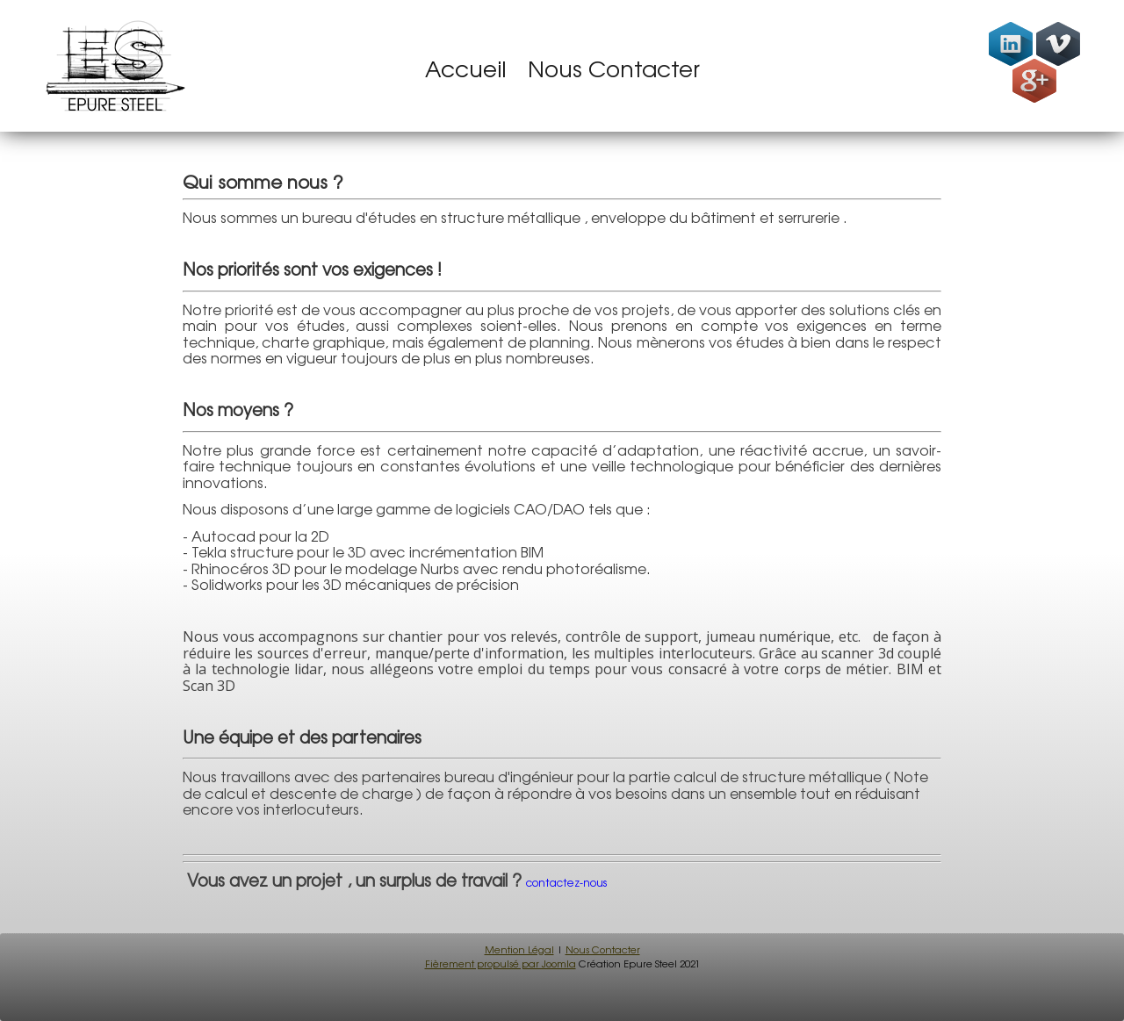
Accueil (465, 69)
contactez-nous (567, 882)
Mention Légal (519, 950)
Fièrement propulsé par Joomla (500, 964)
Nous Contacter (614, 69)
